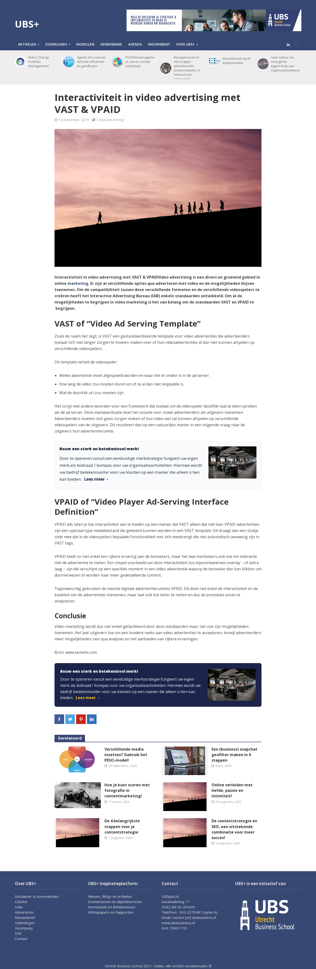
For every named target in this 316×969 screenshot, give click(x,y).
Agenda (135, 44)
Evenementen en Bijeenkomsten (115, 901)
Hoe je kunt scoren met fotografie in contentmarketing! (127, 790)
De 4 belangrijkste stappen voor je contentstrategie (122, 826)
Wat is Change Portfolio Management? (38, 61)
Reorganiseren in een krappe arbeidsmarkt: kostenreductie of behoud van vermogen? (187, 68)
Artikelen (27, 44)
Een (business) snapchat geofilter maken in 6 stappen (234, 755)
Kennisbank (111, 44)
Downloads (56, 44)
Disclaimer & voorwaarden (37, 896)
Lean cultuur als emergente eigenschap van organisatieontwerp (285, 63)
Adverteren (24, 912)
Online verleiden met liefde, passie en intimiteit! (232, 790)
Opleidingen (25, 922)
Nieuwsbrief (159, 44)
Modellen (85, 44)
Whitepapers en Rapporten (110, 912)
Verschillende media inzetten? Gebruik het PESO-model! (125, 755)
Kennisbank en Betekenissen (111, 907)
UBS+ (27, 23)
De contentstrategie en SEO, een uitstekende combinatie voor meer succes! (234, 829)
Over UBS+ (185, 44)
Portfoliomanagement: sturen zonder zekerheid (139, 61)
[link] (158, 685)
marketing (77, 283)
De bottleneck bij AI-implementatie (236, 60)
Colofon (21, 901)
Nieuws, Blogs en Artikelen (110, 896)
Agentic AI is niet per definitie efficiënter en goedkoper (91, 61)
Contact (21, 938)
